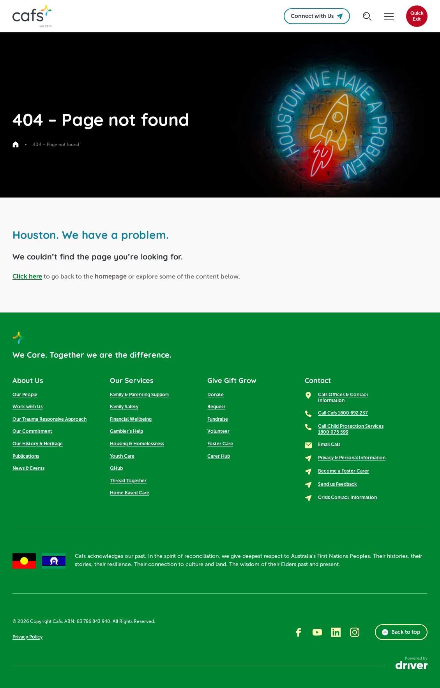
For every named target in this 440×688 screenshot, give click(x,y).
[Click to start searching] (367, 16)
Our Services (132, 380)
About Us (27, 380)
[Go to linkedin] (336, 632)
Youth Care (122, 456)
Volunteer (218, 431)
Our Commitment (32, 431)
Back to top (401, 632)
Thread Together (128, 480)
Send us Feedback (337, 484)
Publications (25, 456)
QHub (116, 468)
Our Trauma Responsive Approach (49, 419)
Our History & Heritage (37, 443)
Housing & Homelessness (137, 443)
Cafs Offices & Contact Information (343, 398)
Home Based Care (129, 493)
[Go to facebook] (298, 632)
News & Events (28, 468)
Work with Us (27, 406)
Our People (24, 394)
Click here (27, 276)
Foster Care (220, 443)
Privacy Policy (27, 637)
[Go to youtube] (317, 632)
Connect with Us (317, 16)
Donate (215, 394)
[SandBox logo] (31, 16)
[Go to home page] (15, 144)
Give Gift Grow (231, 380)
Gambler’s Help (126, 431)
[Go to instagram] (354, 632)
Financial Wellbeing (131, 419)
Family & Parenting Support (139, 394)
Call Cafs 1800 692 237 (343, 413)
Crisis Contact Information (347, 497)
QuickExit (417, 16)
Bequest (216, 406)
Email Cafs (329, 444)
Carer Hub (218, 456)
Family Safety (124, 406)
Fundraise (217, 419)
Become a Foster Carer (343, 471)
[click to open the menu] (389, 16)
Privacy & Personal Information (351, 457)
